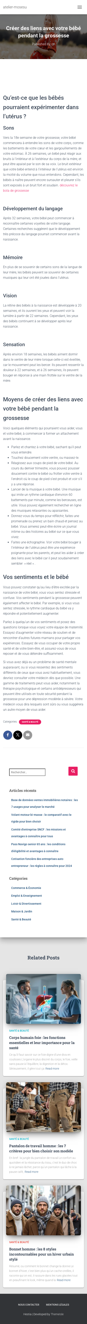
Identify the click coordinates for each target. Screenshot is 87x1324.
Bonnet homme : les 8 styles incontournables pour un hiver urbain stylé (41, 1254)
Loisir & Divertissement (26, 903)
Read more (52, 1068)
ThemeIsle (57, 1314)
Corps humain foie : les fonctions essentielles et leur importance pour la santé (42, 1042)
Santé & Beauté (30, 722)
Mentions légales (57, 1304)
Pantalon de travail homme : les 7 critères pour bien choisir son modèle (41, 1148)
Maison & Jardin (21, 911)
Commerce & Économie (26, 888)
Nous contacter (28, 1304)
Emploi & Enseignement (26, 895)
